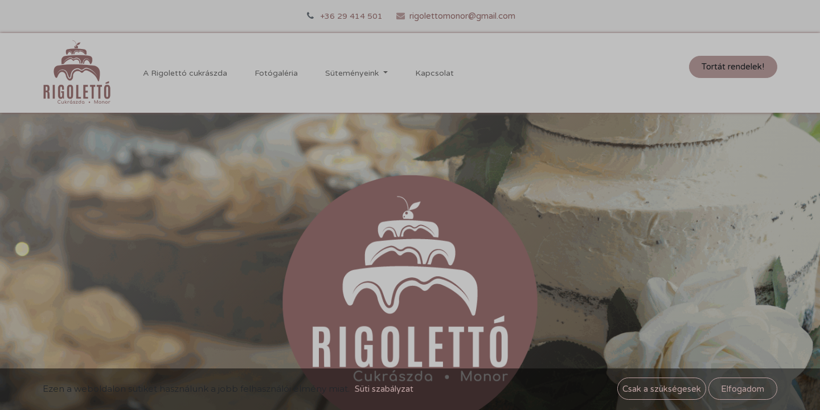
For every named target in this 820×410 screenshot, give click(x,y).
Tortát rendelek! (733, 67)
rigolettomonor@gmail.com (462, 16)
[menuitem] (185, 73)
